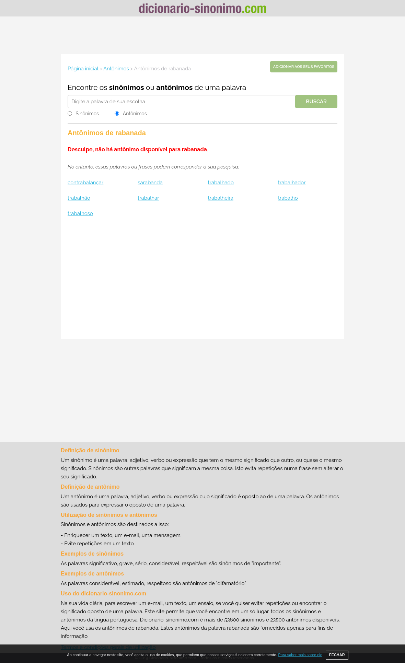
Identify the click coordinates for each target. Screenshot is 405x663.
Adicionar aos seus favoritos (303, 67)
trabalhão (79, 198)
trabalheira (220, 198)
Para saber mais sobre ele (300, 655)
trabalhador (291, 182)
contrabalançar (85, 182)
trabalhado (221, 182)
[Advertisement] (202, 35)
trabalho (288, 198)
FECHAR (337, 655)
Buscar (316, 101)
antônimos (174, 87)
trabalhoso (80, 213)
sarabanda (150, 182)
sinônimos (126, 87)
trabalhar (148, 198)
